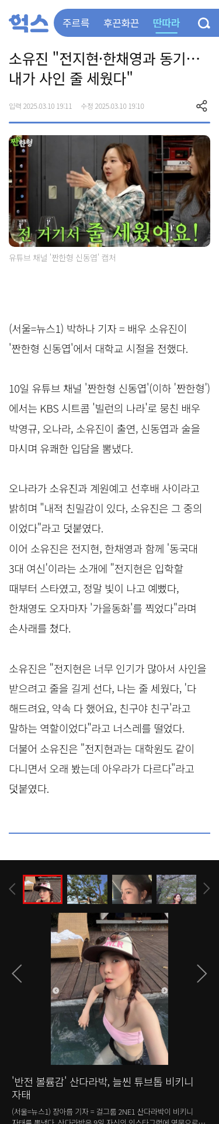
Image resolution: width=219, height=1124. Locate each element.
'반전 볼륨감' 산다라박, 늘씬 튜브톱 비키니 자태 (103, 1088)
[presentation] (12, 889)
